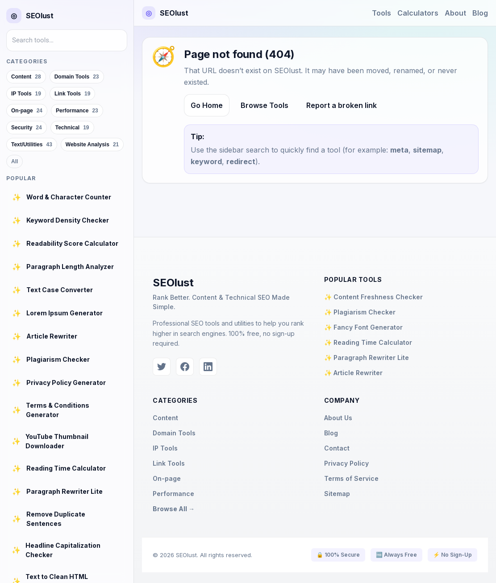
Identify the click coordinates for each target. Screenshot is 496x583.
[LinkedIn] (208, 367)
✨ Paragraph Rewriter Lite (366, 357)
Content (165, 418)
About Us (338, 418)
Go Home (207, 105)
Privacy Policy (346, 463)
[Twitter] (162, 367)
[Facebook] (185, 367)
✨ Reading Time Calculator (368, 342)
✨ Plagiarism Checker (360, 312)
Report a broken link (341, 105)
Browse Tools (264, 105)
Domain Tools (174, 433)
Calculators (417, 12)
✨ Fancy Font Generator (363, 327)
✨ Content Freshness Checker (373, 297)
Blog (480, 12)
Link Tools (169, 463)
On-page (167, 478)
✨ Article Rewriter (353, 372)
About (455, 12)
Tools (381, 12)
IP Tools (165, 448)
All (14, 161)
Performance (173, 493)
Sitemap (337, 493)
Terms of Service (351, 478)
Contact (337, 448)
